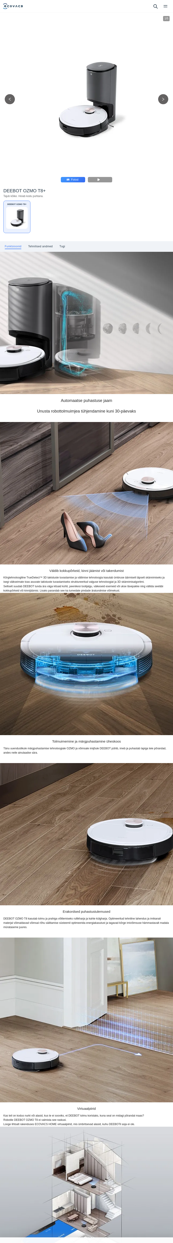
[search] (155, 6)
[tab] (13, 246)
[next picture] (163, 99)
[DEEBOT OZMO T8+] (16, 217)
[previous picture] (9, 99)
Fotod (72, 179)
